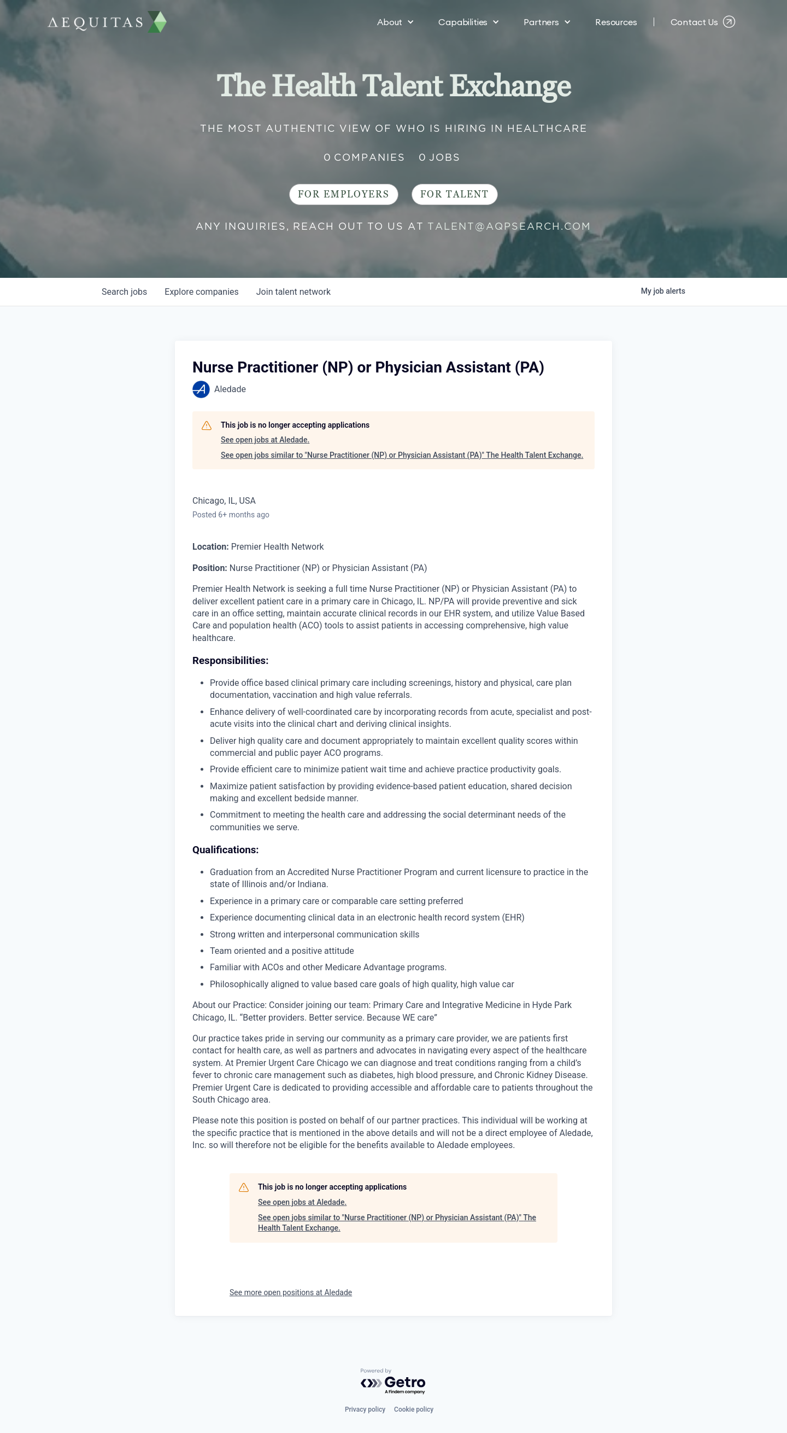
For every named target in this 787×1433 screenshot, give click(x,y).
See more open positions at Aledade (291, 1292)
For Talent (454, 194)
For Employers (344, 194)
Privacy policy (365, 1409)
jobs (124, 292)
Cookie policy (413, 1409)
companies (201, 292)
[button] (395, 22)
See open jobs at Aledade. (265, 439)
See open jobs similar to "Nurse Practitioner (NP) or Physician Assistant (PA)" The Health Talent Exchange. (402, 455)
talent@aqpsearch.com (509, 226)
